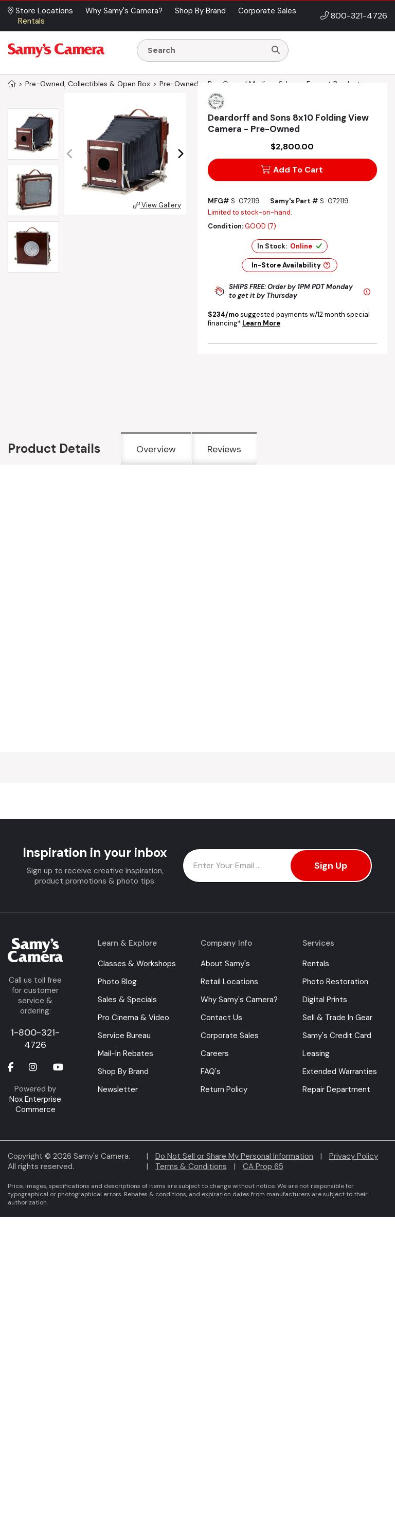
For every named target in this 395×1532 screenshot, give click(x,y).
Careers (215, 1053)
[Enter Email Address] (277, 866)
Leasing (316, 1053)
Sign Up (330, 865)
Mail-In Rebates (125, 1053)
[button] (180, 154)
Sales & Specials (127, 999)
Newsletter (118, 1089)
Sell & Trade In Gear (337, 1017)
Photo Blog (117, 981)
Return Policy (224, 1089)
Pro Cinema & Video (133, 1017)
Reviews (224, 449)
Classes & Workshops (137, 964)
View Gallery (157, 205)
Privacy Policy (353, 1156)
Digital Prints (324, 999)
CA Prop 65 (263, 1166)
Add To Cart (292, 169)
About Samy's (225, 964)
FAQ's (211, 1071)
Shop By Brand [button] (200, 11)
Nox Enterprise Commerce (35, 1104)
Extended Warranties (339, 1071)
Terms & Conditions (191, 1166)
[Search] (275, 50)
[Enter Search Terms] (205, 50)
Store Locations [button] (40, 11)
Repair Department (336, 1089)
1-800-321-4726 (35, 1038)
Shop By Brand (123, 1071)
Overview (156, 449)
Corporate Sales (230, 1035)
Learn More (261, 323)
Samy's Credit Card (336, 1035)
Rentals (315, 964)
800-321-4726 (359, 15)
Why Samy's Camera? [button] (124, 11)
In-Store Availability (291, 265)
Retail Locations (229, 981)
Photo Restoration (335, 981)
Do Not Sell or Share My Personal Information (234, 1156)
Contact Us (221, 1017)
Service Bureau (124, 1035)
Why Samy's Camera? (239, 999)
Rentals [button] (31, 21)
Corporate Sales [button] (267, 11)
